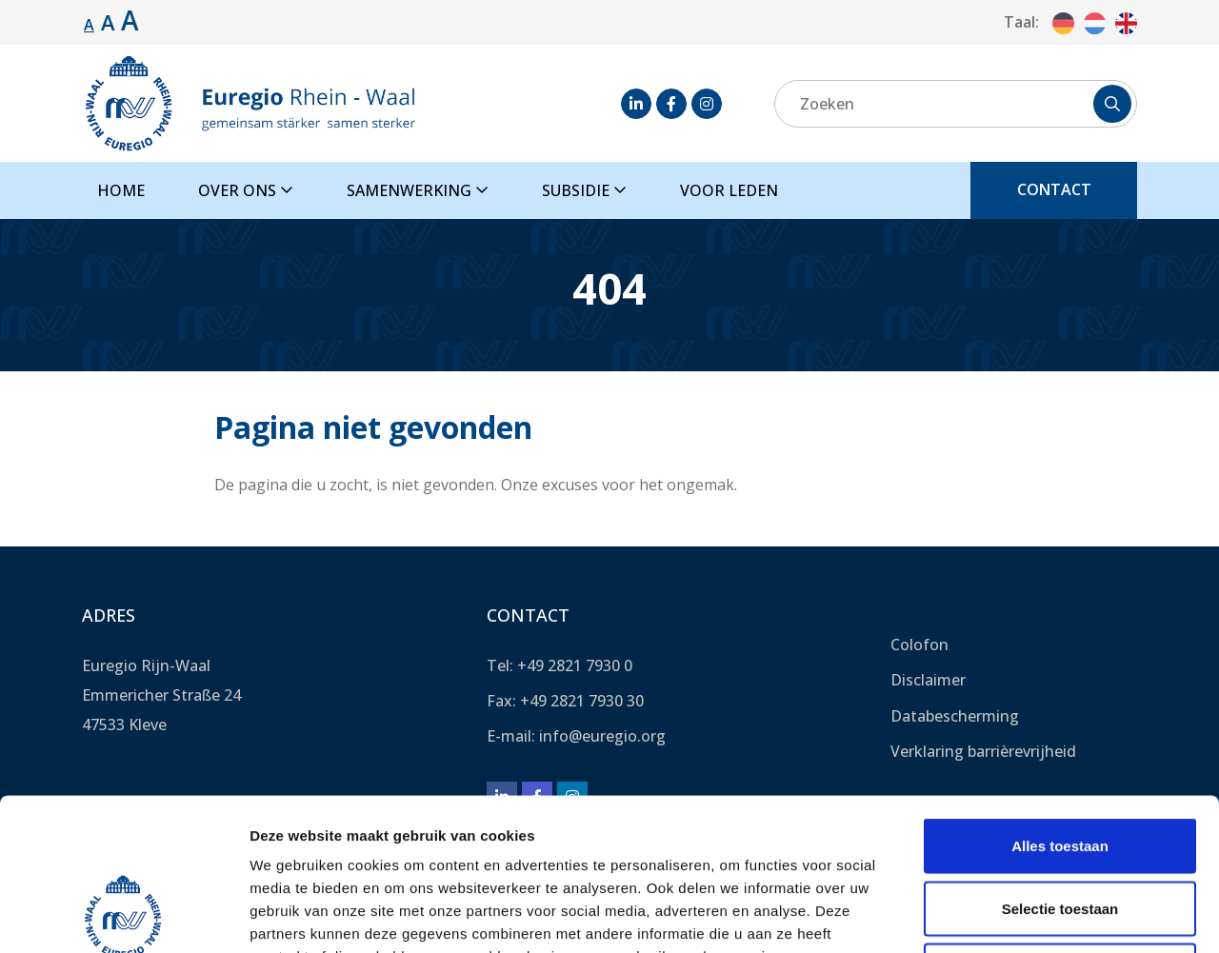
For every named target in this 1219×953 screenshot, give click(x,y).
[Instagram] (706, 104)
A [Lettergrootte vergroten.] (108, 21)
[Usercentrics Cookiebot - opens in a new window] (123, 916)
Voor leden (729, 190)
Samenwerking (418, 190)
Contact (1054, 189)
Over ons (245, 190)
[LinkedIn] (636, 104)
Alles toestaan (1060, 703)
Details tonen (1029, 915)
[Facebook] (671, 104)
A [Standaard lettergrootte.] (89, 24)
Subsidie (584, 190)
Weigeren (1059, 828)
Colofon (919, 644)
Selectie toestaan (1060, 766)
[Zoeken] (955, 104)
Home (121, 190)
